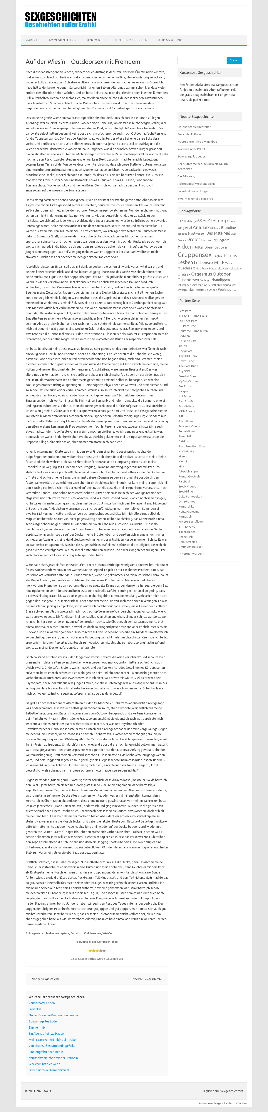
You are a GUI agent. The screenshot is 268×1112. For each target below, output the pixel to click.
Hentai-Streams (189, 511)
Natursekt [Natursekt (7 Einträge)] (215, 268)
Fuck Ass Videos (189, 426)
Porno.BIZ (185, 436)
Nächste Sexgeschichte (149, 978)
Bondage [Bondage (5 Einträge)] (182, 233)
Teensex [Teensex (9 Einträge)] (201, 289)
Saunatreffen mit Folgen (193, 191)
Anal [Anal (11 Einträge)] (188, 228)
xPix (181, 466)
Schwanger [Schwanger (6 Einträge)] (184, 285)
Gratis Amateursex (191, 546)
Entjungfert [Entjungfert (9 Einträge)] (220, 240)
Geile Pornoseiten (190, 496)
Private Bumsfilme (191, 521)
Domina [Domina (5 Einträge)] (182, 240)
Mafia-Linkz (186, 451)
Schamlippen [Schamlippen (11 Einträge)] (219, 280)
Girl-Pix (183, 441)
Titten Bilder (187, 531)
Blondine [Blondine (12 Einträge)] (228, 227)
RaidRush (185, 481)
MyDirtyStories (189, 381)
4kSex (183, 346)
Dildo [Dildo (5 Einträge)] (233, 233)
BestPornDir (187, 401)
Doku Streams (188, 541)
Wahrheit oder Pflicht (191, 149)
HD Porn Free (187, 326)
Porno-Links (186, 506)
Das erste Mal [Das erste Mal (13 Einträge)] (218, 233)
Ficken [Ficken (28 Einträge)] (185, 247)
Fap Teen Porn (188, 321)
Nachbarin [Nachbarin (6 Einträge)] (202, 268)
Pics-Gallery (186, 406)
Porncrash (185, 516)
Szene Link (186, 536)
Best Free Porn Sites (192, 446)
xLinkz (183, 456)
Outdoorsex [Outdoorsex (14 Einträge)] (188, 280)
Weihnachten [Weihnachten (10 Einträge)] (228, 289)
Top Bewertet (95, 40)
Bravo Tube (186, 361)
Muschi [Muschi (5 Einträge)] (229, 263)
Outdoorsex (92, 933)
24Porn (183, 416)
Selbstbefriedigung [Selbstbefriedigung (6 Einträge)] (219, 285)
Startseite (32, 40)
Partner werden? (193, 553)
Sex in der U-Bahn (189, 134)
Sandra (242, 1103)
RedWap (184, 336)
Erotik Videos (187, 486)
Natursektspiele (57, 933)
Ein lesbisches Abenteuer (194, 127)
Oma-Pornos (187, 501)
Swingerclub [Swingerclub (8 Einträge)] (186, 289)
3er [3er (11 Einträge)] (180, 221)
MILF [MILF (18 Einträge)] (219, 262)
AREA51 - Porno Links (193, 316)
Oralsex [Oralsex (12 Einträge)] (184, 274)
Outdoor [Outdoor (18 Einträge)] (222, 273)
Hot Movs (185, 396)
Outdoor (76, 933)
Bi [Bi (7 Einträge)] (211, 227)
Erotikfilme (186, 491)
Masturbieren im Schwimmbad (197, 141)
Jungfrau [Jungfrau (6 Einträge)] (217, 256)
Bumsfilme (186, 421)
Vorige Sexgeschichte (44, 978)
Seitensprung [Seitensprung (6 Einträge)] (199, 285)
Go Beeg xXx (187, 341)
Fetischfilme (187, 431)
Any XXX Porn (188, 356)
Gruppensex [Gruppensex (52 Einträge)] (195, 254)
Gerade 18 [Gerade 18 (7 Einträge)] (221, 247)
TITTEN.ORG (187, 526)
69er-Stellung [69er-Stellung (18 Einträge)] (211, 220)
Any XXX (184, 371)
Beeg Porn (186, 351)
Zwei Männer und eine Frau (195, 198)
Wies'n (107, 933)
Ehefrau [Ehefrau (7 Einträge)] (206, 240)
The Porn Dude (188, 366)
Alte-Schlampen (189, 471)
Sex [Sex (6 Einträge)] (233, 285)
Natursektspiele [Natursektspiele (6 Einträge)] (232, 268)
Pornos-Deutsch (189, 476)
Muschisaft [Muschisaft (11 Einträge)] (186, 268)
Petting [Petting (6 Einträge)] (204, 280)
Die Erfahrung (186, 176)
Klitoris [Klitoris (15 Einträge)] (230, 255)
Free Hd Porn (187, 376)
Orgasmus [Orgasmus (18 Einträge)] (201, 273)
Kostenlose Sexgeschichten (216, 1103)
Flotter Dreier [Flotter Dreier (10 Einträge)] (203, 247)
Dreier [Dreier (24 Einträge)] (193, 239)
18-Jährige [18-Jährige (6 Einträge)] (190, 221)
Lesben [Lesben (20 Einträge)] (185, 262)
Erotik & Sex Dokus (169, 40)
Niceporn (184, 391)
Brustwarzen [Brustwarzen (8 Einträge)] (197, 233)
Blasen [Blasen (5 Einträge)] (217, 228)
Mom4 (183, 461)
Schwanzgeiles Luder (191, 156)
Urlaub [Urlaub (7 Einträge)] (213, 289)
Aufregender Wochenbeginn (196, 183)
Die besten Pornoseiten (130, 40)
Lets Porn (185, 311)
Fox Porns (185, 386)
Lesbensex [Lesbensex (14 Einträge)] (203, 262)
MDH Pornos (187, 411)
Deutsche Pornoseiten (193, 331)
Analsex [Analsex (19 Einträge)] (201, 227)
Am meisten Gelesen (62, 40)
